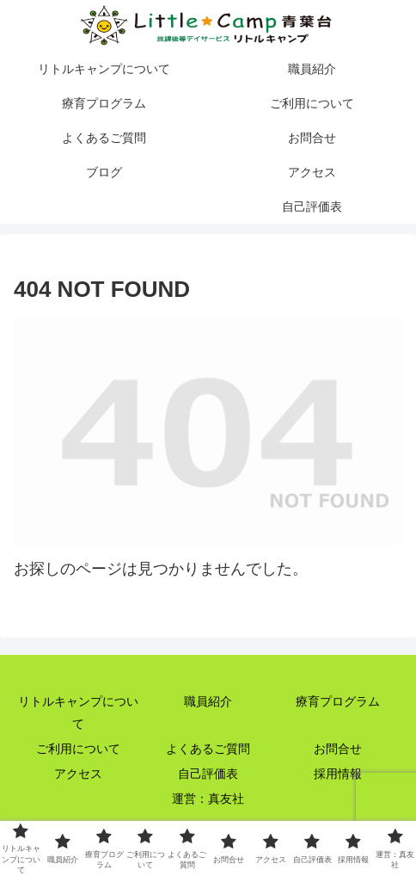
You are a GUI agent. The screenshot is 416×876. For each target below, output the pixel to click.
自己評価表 (208, 773)
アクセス (78, 773)
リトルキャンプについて (78, 712)
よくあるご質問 (208, 749)
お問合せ (338, 749)
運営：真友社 (208, 798)
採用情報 (338, 773)
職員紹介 (208, 701)
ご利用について (78, 749)
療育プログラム (338, 701)
